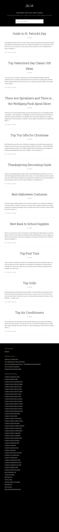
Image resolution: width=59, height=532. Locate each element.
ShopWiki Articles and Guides (29, 13)
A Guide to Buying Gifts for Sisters (14, 444)
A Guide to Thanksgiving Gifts (12, 498)
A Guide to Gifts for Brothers (12, 462)
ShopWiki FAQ (8, 523)
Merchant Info (8, 515)
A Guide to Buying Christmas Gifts (14, 420)
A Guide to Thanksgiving (11, 496)
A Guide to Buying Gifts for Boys (13, 425)
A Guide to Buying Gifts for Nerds (13, 440)
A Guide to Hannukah (10, 484)
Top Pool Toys (29, 291)
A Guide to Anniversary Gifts (12, 415)
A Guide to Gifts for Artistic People (14, 459)
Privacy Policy (8, 518)
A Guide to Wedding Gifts (11, 506)
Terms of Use (8, 525)
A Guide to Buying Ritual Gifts (12, 452)
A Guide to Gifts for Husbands (12, 474)
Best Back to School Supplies (29, 259)
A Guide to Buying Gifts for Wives (13, 447)
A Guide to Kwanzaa (10, 488)
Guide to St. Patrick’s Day (29, 35)
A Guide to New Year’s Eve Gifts (13, 491)
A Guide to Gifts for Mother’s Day (13, 476)
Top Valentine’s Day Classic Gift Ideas (29, 70)
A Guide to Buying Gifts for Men (13, 435)
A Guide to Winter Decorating (12, 508)
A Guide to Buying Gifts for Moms (13, 437)
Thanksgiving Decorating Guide (29, 189)
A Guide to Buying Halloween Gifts (14, 449)
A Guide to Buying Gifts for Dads (13, 427)
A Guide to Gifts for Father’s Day (13, 466)
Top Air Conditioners (29, 350)
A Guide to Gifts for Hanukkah (12, 471)
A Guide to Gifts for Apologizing (13, 457)
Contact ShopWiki (9, 513)
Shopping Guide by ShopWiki (12, 520)
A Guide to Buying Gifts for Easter (13, 430)
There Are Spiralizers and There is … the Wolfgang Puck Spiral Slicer (29, 111)
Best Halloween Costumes (29, 224)
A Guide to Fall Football (11, 454)
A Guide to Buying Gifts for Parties (14, 442)
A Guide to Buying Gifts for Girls (13, 432)
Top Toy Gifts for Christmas (29, 154)
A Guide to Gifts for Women (12, 479)
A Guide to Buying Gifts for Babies (14, 422)
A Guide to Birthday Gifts (11, 418)
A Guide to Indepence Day (12, 486)
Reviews (14, 58)
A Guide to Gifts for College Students (14, 464)
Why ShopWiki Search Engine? (13, 528)
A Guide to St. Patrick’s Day (12, 493)
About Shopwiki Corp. (10, 511)
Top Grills (29, 321)
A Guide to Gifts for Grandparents (13, 469)
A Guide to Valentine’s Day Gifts (13, 501)
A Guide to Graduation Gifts (12, 481)
